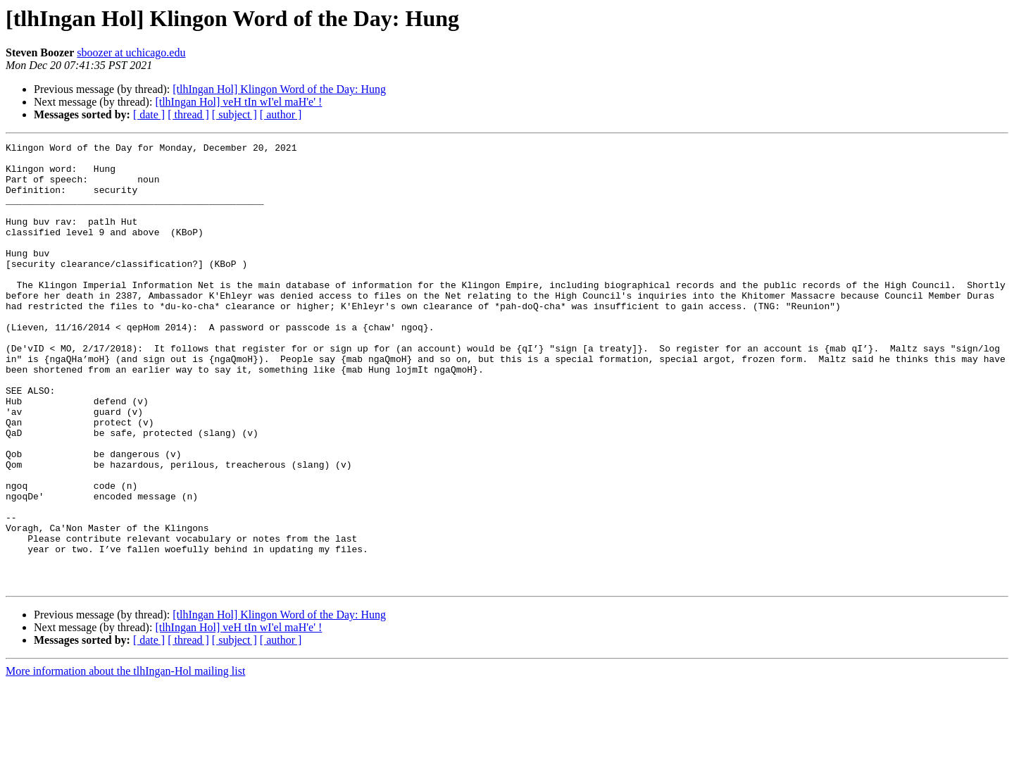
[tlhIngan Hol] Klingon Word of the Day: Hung (279, 89)
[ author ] (281, 114)
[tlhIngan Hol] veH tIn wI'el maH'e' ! (238, 102)
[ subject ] (234, 114)
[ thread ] (188, 114)
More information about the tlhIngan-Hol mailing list (125, 760)
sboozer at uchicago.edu (131, 52)
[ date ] (149, 114)
